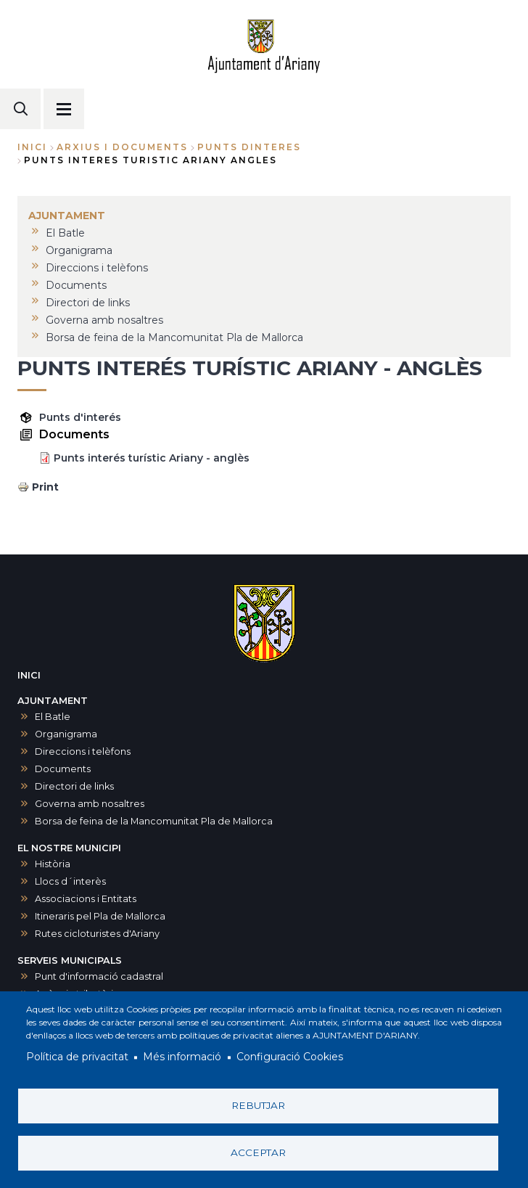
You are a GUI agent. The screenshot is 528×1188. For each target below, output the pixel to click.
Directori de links (74, 786)
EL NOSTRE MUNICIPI (69, 848)
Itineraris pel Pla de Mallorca (100, 916)
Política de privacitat (77, 1057)
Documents (63, 768)
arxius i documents (122, 147)
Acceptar (258, 1152)
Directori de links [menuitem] (88, 302)
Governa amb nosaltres (89, 803)
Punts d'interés (80, 417)
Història (52, 864)
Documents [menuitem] (76, 285)
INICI (29, 675)
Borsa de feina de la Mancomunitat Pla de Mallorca (154, 821)
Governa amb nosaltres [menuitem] (104, 320)
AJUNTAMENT (52, 700)
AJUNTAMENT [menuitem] (66, 215)
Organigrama (66, 734)
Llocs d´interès (70, 881)
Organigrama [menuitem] (79, 250)
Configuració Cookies (289, 1057)
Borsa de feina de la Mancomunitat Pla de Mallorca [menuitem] (174, 337)
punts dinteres (249, 147)
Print (45, 486)
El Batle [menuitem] (65, 232)
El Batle (52, 716)
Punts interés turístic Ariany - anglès (151, 457)
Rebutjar (258, 1105)
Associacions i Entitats (85, 898)
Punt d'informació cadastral (99, 976)
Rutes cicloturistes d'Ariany (97, 933)
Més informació (182, 1057)
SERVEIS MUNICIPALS (69, 960)
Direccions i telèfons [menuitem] (97, 267)
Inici (32, 147)
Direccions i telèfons (83, 751)
